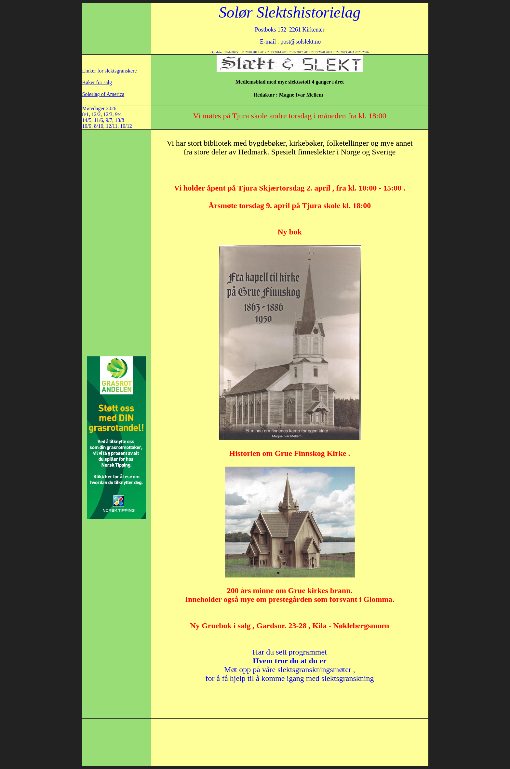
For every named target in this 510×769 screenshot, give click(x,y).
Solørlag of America (103, 94)
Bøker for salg (97, 82)
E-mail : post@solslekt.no (290, 41)
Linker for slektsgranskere (109, 70)
